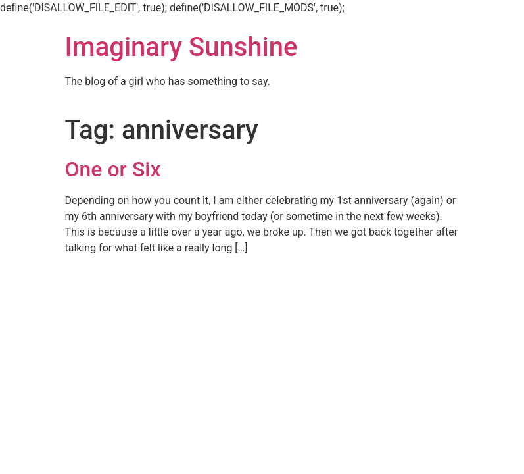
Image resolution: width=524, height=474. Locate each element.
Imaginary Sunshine (181, 47)
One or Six (113, 169)
